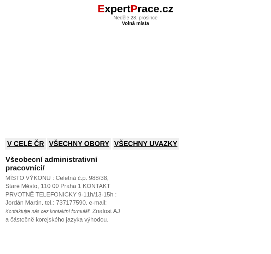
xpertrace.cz (135, 8)
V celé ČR (25, 143)
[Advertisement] (135, 77)
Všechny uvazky (145, 143)
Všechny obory (79, 143)
